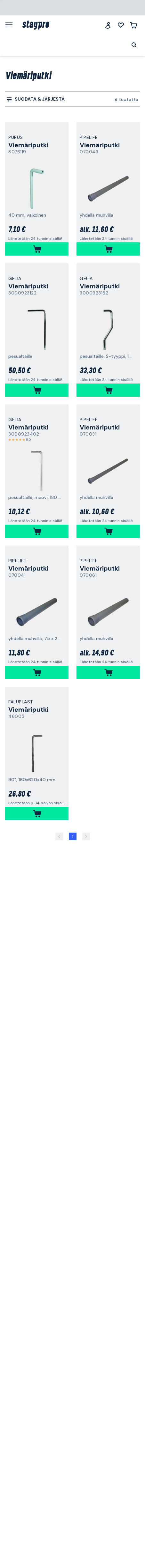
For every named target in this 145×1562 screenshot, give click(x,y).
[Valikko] (11, 24)
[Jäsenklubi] (108, 25)
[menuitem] (36, 99)
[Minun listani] (120, 25)
